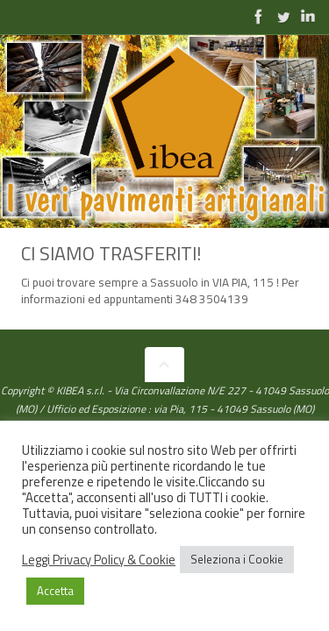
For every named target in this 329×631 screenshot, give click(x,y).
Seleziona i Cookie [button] (236, 559)
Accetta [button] (55, 590)
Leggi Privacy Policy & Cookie (98, 560)
